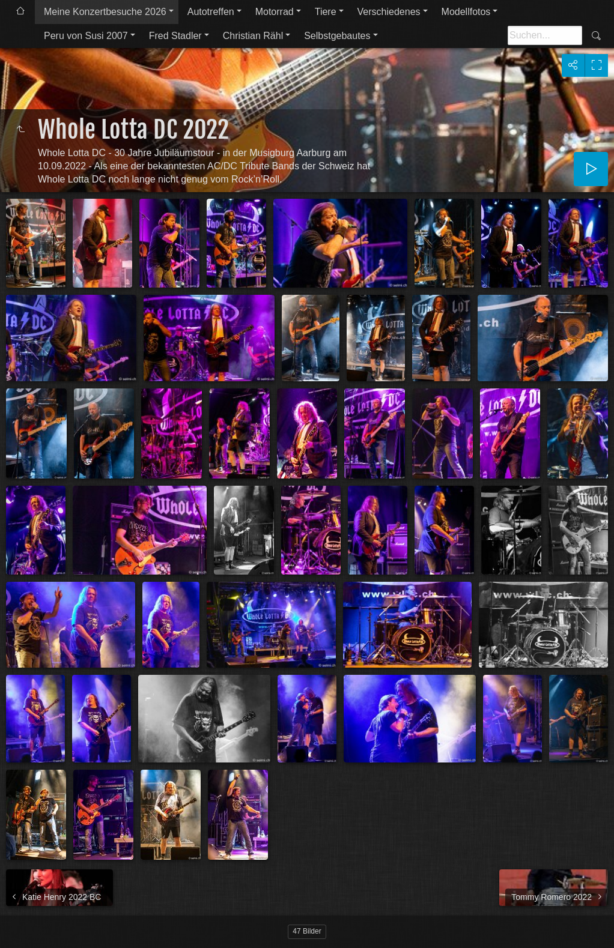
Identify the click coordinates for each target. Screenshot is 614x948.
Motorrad (274, 12)
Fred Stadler (175, 36)
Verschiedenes (389, 12)
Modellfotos (466, 12)
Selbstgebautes (337, 36)
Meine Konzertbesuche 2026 (105, 12)
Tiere (325, 12)
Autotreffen (210, 12)
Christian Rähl (253, 36)
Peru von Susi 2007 (86, 36)
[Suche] (545, 35)
